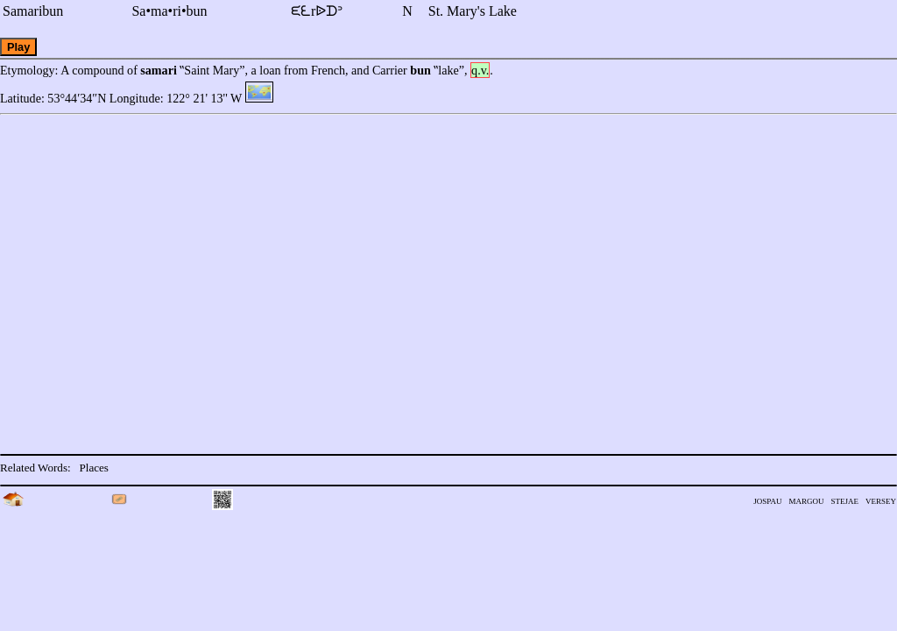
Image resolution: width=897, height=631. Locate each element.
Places (94, 467)
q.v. (480, 70)
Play (18, 46)
